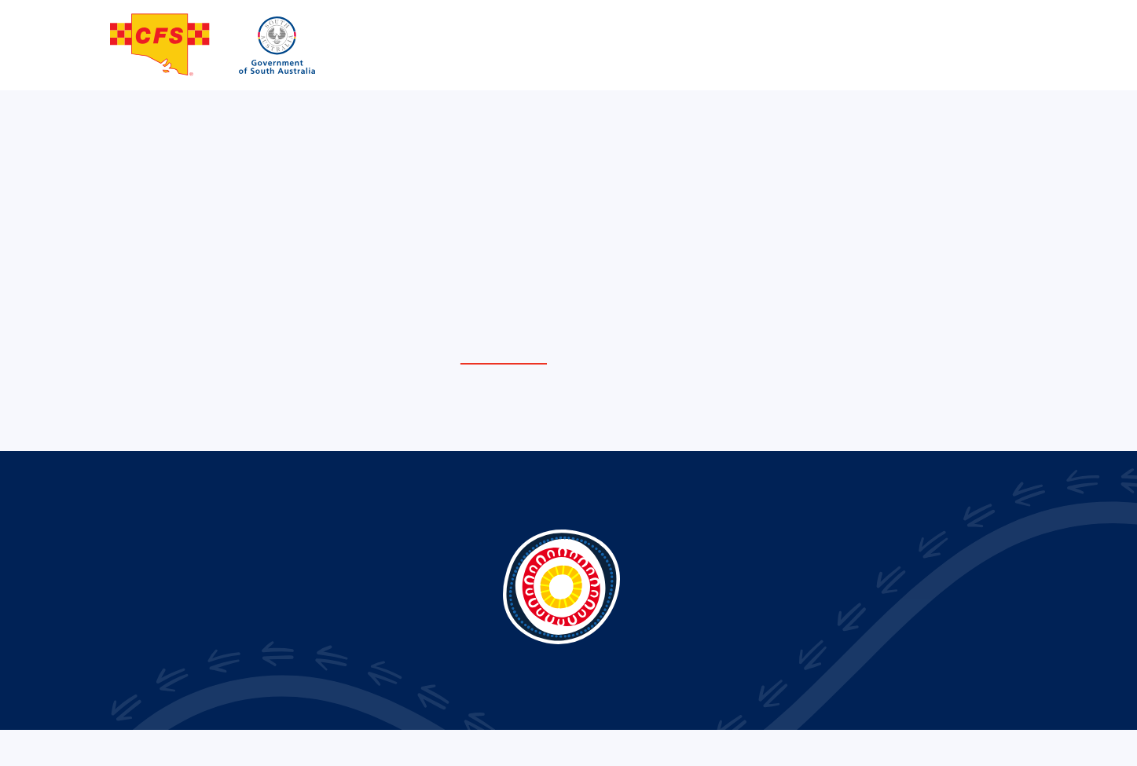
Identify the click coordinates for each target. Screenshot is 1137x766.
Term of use (924, 746)
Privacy (860, 746)
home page (503, 355)
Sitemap (990, 746)
